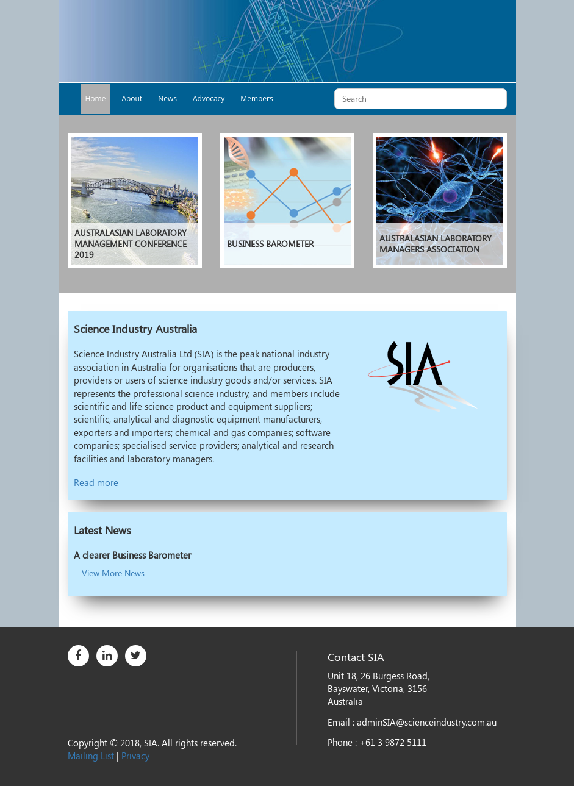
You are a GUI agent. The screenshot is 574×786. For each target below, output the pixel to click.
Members (256, 98)
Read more (96, 482)
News (167, 98)
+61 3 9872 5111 (392, 742)
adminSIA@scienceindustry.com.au (427, 722)
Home (95, 98)
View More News (113, 573)
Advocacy (208, 98)
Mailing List (91, 755)
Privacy (135, 755)
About (131, 98)
